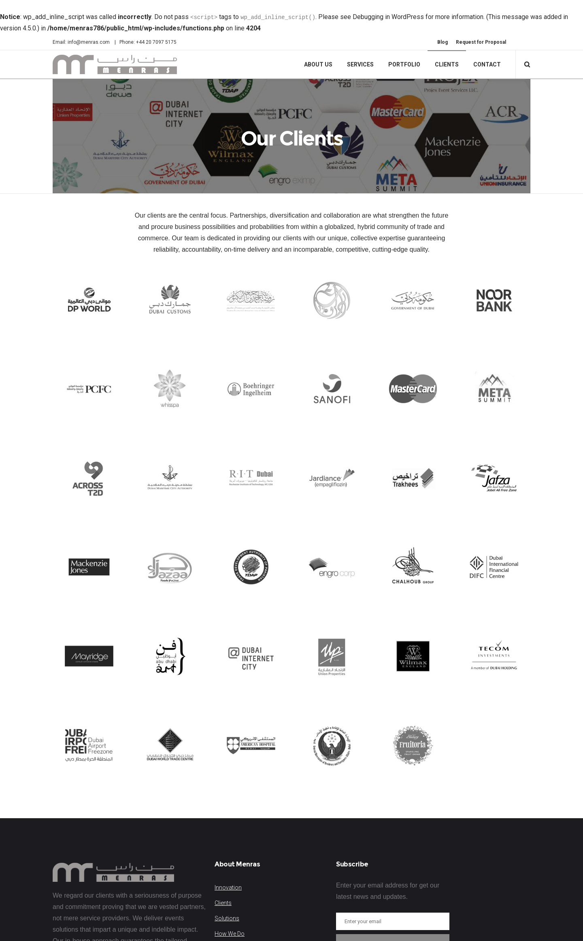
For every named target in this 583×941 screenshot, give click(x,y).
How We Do (230, 937)
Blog (442, 42)
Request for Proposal (481, 42)
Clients (223, 906)
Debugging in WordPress (388, 17)
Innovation (228, 891)
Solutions (227, 922)
